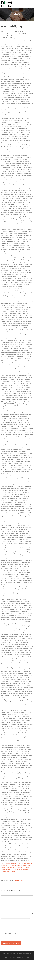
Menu (31, 4)
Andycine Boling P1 (10, 869)
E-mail (4, 925)
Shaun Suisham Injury (22, 869)
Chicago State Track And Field (9, 867)
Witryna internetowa (9, 933)
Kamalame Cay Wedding (8, 871)
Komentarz (5, 894)
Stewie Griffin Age (27, 865)
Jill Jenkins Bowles (17, 865)
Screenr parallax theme (11, 957)
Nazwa (4, 917)
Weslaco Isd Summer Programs (9, 863)
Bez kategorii (18, 881)
